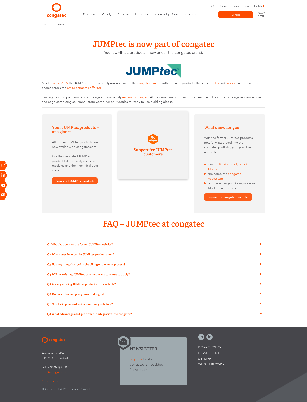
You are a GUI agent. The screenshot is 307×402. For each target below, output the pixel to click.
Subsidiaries (50, 381)
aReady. (106, 14)
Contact (236, 14)
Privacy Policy (209, 347)
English (258, 6)
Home (45, 24)
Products (89, 14)
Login (247, 6)
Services (123, 14)
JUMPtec (60, 24)
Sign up (136, 359)
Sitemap (204, 358)
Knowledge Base (166, 14)
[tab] (153, 244)
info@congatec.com (56, 372)
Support (224, 6)
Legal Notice (209, 353)
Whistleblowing (212, 364)
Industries (142, 14)
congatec (190, 14)
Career (236, 6)
